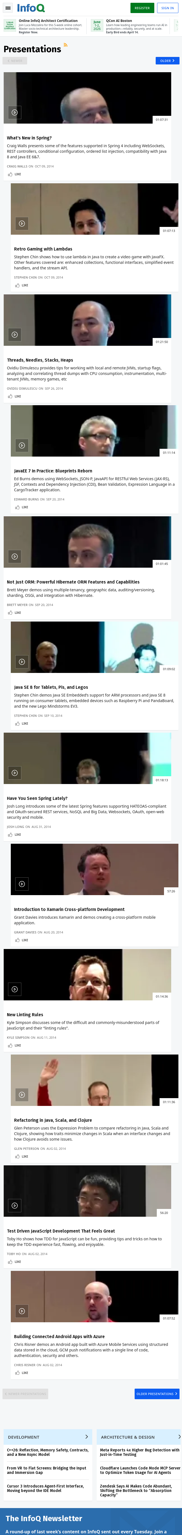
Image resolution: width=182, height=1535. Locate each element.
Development (24, 899)
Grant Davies (107, 559)
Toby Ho (15, 819)
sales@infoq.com (76, 1488)
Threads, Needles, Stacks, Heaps (41, 266)
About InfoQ (16, 1323)
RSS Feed (67, 48)
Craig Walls (18, 181)
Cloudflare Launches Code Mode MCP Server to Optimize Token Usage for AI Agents (141, 932)
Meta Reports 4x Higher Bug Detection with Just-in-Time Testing (140, 914)
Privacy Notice (16, 1524)
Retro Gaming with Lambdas (125, 141)
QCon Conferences (22, 1288)
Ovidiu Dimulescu (23, 305)
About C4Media (19, 1332)
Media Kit (14, 1341)
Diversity (13, 1359)
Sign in (167, 8)
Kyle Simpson (19, 689)
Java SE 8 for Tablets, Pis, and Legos (133, 390)
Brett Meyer (18, 435)
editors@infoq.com (138, 1488)
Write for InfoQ (19, 1305)
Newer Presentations (29, 851)
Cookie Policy (79, 1524)
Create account (20, 1269)
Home (11, 1260)
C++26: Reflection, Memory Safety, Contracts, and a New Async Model (48, 914)
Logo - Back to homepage (32, 7)
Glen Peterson (108, 689)
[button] (52, 1077)
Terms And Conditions (48, 1524)
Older (163, 63)
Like (19, 189)
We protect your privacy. (24, 1088)
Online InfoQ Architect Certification (114, 1272)
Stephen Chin (107, 181)
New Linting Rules (26, 644)
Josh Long (16, 559)
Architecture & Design (129, 899)
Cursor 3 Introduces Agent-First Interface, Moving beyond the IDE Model (46, 950)
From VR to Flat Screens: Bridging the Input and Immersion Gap (47, 932)
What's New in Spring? (30, 141)
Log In (12, 1278)
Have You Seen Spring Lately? (38, 519)
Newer (18, 63)
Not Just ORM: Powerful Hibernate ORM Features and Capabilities (42, 392)
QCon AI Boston (117, 1290)
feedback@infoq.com (20, 1488)
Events (11, 1296)
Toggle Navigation (8, 8)
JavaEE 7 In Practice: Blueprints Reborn (135, 266)
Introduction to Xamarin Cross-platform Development (127, 522)
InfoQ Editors (17, 1314)
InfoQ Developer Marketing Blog (33, 1350)
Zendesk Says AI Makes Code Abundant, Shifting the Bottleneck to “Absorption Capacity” (137, 953)
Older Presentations (152, 851)
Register (141, 8)
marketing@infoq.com (21, 1504)
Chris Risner (106, 819)
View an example (126, 1003)
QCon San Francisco (121, 1326)
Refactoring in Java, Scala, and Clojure (134, 644)
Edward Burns (108, 305)
